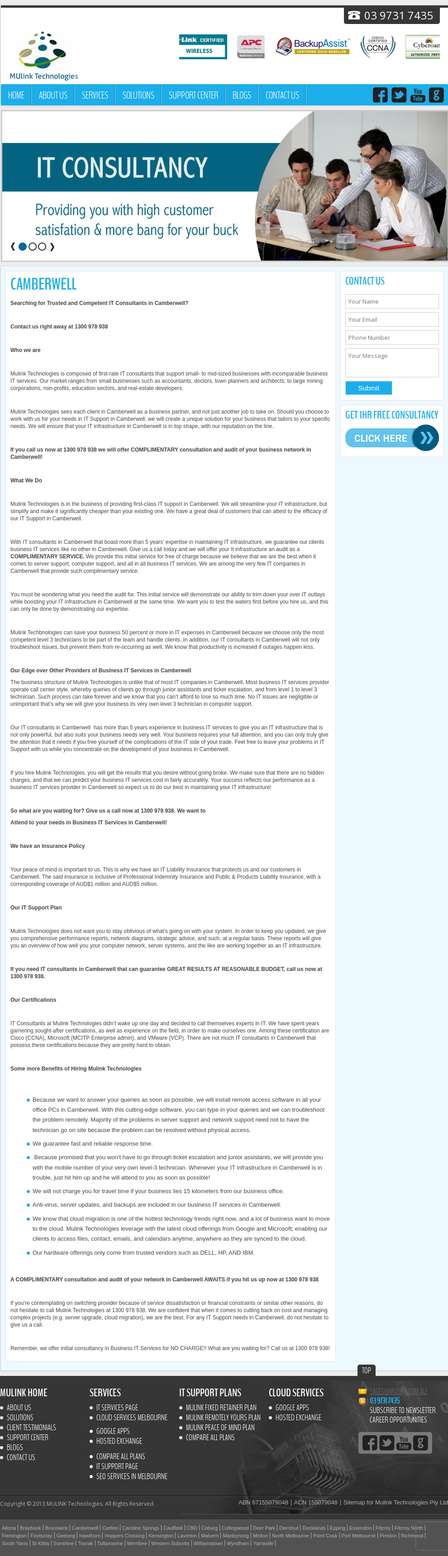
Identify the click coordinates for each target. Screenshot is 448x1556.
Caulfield (173, 1528)
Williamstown (208, 1543)
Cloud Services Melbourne (131, 1418)
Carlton (110, 1528)
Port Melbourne (359, 1535)
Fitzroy (383, 1528)
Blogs (242, 95)
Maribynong (235, 1535)
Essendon (360, 1528)
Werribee (137, 1543)
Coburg (209, 1528)
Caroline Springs (140, 1528)
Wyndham (238, 1543)
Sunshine (63, 1543)
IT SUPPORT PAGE (117, 1467)
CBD (192, 1528)
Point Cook (325, 1535)
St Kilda (40, 1543)
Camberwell (85, 1528)
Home (16, 95)
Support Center (193, 95)
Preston (388, 1535)
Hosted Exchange (119, 1441)
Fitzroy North (409, 1528)
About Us (53, 95)
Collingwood (235, 1528)
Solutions (138, 95)
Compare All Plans (120, 1457)
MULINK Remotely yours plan (223, 1418)
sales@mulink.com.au (398, 1392)
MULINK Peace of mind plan (220, 1428)
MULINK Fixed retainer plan (221, 1408)
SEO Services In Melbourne (131, 1477)
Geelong (66, 1535)
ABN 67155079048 (263, 1502)
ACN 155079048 (316, 1502)
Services (95, 95)
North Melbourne (290, 1535)
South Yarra (15, 1543)
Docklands (313, 1528)
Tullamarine (110, 1543)
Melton (260, 1535)
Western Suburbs (170, 1543)
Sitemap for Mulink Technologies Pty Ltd (395, 1502)
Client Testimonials (31, 1428)
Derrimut (288, 1528)
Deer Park (264, 1528)
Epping (337, 1528)
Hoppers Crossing (124, 1535)
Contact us (282, 95)
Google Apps (113, 1432)
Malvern (210, 1535)
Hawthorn (89, 1535)
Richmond (412, 1535)
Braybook (30, 1528)
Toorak (85, 1543)
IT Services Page (117, 1408)
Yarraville (263, 1543)
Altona (9, 1528)
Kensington (160, 1535)
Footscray (41, 1535)
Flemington (14, 1535)
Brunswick (56, 1528)
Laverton (187, 1535)
